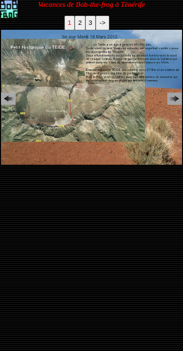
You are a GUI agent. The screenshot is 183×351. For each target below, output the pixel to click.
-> (102, 22)
